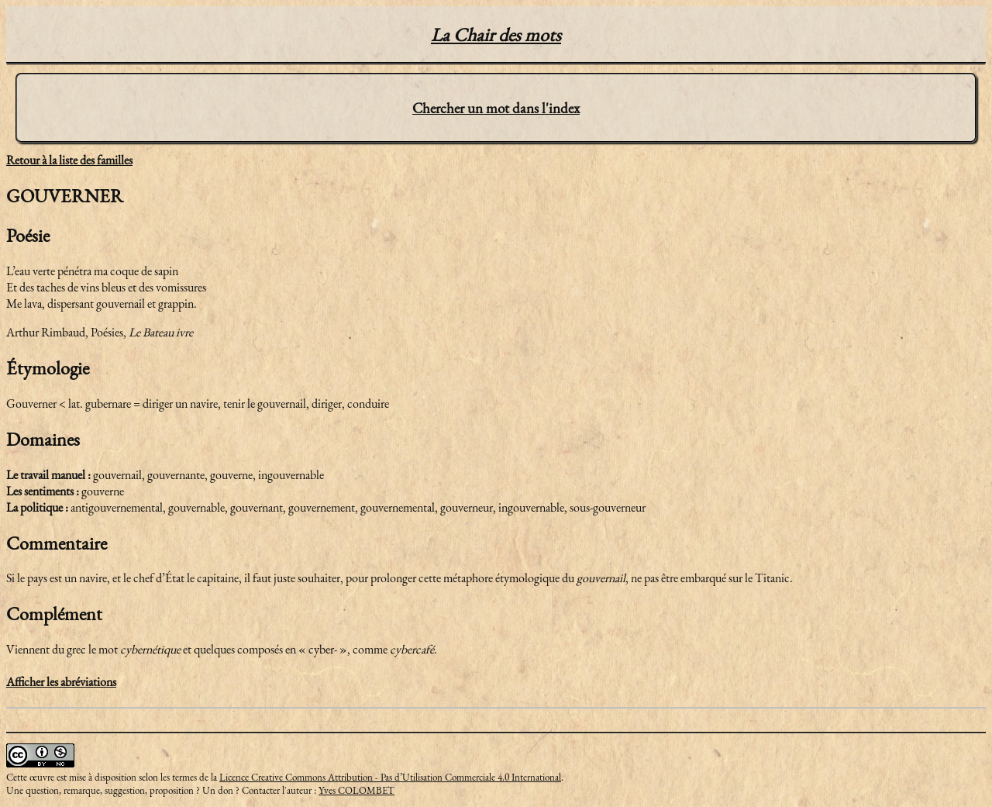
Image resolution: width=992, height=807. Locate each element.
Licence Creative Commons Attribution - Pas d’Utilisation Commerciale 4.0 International (390, 777)
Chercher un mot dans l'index (496, 108)
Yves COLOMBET (356, 790)
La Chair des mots (496, 34)
